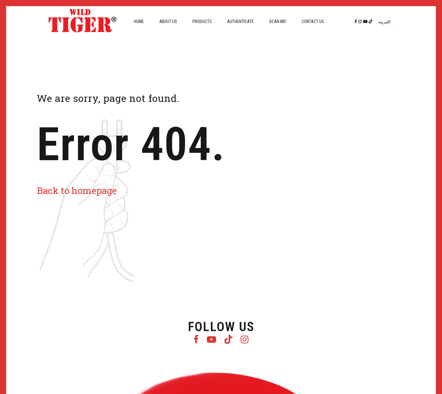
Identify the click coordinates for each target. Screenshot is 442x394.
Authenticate (240, 21)
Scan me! (277, 21)
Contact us (313, 21)
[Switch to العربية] (384, 22)
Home (139, 21)
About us (168, 21)
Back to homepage (77, 190)
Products (202, 21)
